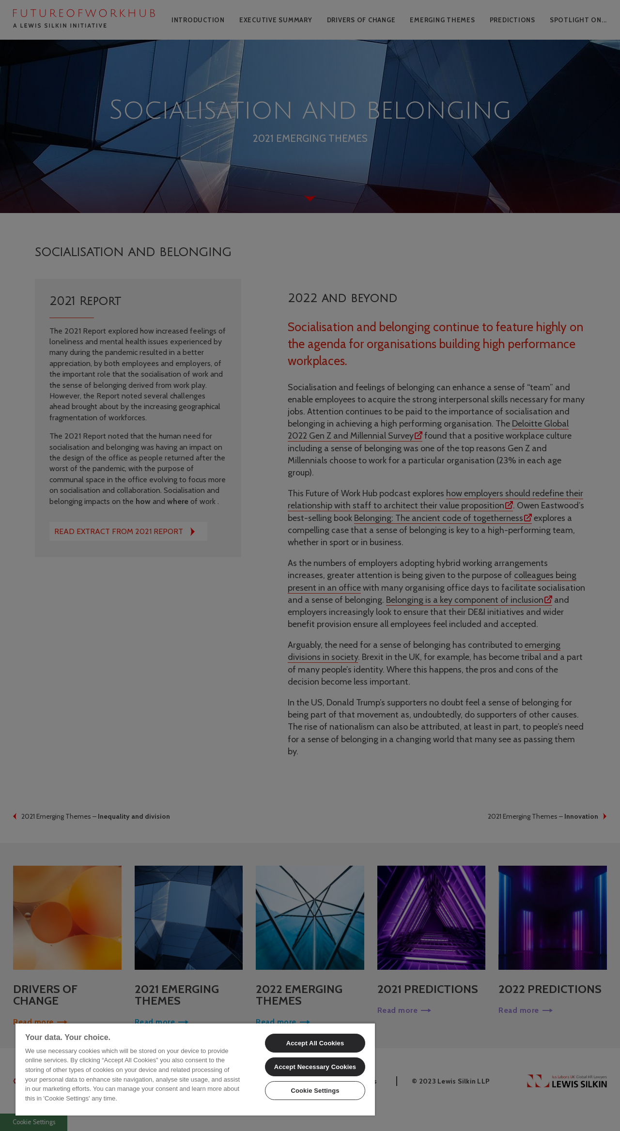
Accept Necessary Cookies (315, 1066)
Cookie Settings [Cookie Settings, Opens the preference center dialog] (315, 1090)
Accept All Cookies (315, 1043)
